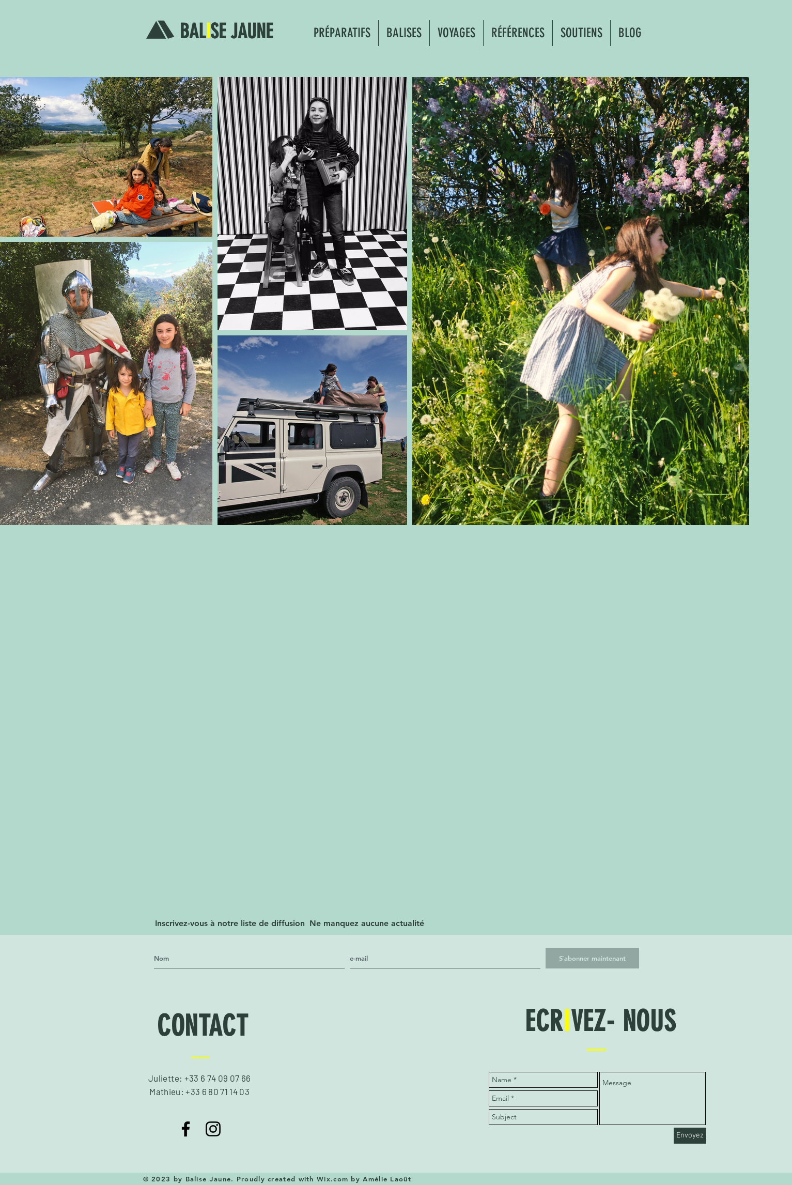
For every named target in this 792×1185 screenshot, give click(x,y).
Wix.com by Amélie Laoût (364, 1179)
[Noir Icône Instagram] (213, 1129)
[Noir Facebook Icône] (186, 1129)
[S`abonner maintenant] (592, 958)
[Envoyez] (690, 1136)
